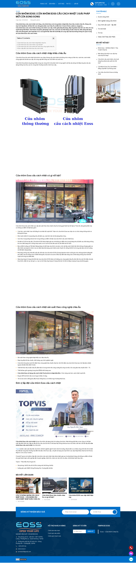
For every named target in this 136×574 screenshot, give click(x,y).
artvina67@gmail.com (24, 551)
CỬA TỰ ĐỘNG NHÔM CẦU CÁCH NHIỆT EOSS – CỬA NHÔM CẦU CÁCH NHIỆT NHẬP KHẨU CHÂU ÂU (28, 497)
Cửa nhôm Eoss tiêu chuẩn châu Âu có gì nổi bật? (53, 496)
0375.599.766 (22, 546)
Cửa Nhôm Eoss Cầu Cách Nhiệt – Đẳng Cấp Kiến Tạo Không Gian (108, 67)
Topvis (18, 449)
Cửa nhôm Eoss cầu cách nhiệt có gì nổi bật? (30, 44)
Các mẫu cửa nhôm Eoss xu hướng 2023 (108, 73)
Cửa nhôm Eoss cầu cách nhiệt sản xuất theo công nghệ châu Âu (36, 46)
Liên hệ (76, 4)
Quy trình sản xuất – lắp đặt (107, 25)
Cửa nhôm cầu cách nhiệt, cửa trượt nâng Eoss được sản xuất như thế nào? (108, 61)
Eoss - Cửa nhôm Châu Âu (109, 532)
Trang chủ (43, 4)
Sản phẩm (52, 4)
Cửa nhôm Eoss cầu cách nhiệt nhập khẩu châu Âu (32, 43)
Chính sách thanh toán (54, 536)
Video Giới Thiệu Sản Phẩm (106, 37)
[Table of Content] (53, 38)
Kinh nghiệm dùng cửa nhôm (107, 21)
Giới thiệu (61, 4)
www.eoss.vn (22, 549)
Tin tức (68, 4)
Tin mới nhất (102, 29)
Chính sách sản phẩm (54, 533)
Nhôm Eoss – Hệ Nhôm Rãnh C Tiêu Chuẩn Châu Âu (108, 49)
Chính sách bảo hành (54, 530)
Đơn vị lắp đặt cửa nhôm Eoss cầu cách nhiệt (30, 48)
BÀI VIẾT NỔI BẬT (102, 43)
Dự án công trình (103, 17)
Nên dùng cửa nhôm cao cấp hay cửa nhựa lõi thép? (107, 54)
